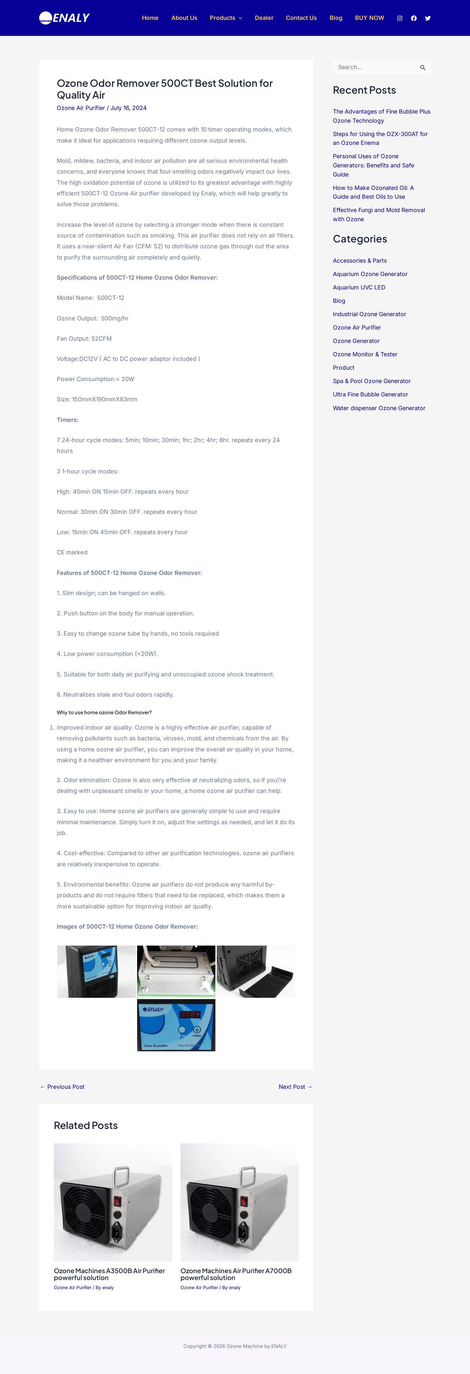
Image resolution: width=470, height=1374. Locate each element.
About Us (189, 17)
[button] (242, 18)
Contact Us (303, 17)
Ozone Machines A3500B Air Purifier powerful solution (110, 1273)
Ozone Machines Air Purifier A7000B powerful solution (237, 1273)
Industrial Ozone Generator (371, 311)
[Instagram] (400, 18)
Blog (337, 17)
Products (230, 18)
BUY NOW (369, 17)
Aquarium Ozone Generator (371, 271)
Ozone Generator (357, 337)
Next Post (295, 1087)
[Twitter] (428, 18)
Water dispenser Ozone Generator (381, 403)
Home (156, 17)
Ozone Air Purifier (82, 107)
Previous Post (63, 1087)
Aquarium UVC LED (359, 284)
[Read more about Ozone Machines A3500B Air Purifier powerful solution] (113, 1201)
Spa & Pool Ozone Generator (373, 377)
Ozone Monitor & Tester (366, 350)
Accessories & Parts (361, 258)
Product (344, 364)
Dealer (267, 17)
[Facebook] (414, 18)
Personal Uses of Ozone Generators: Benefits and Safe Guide (375, 164)
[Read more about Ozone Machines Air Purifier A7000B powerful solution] (239, 1201)
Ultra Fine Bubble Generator (372, 390)
